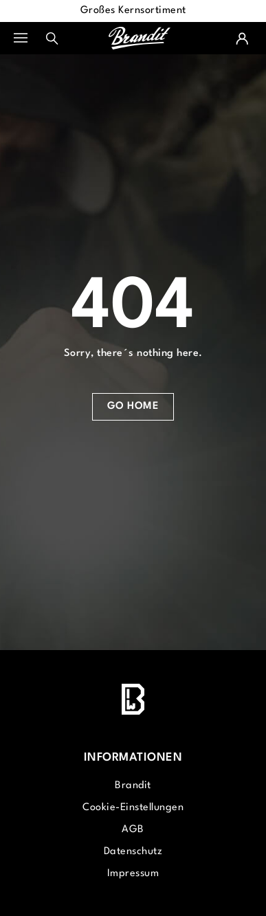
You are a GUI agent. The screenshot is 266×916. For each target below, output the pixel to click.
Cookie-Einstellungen (133, 808)
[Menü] (28, 38)
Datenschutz (133, 852)
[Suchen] (52, 38)
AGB (133, 830)
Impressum (133, 874)
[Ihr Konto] (242, 38)
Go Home (133, 406)
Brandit (133, 786)
